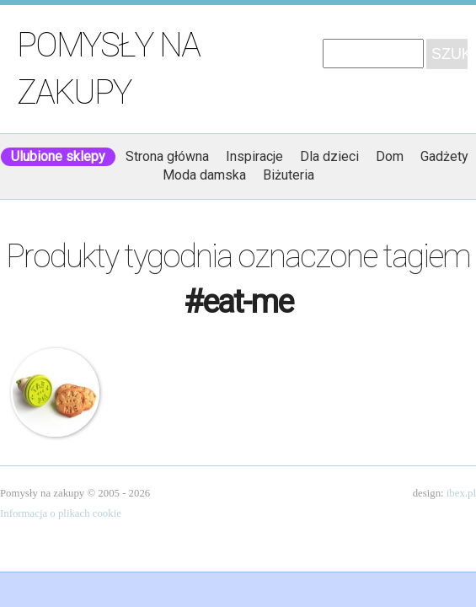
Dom (390, 156)
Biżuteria (288, 175)
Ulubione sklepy (58, 156)
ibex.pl (461, 493)
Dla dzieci (329, 156)
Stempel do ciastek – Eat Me (55, 392)
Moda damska (204, 175)
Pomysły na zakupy (108, 68)
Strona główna (167, 156)
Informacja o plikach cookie (60, 513)
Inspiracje (254, 156)
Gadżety (444, 156)
